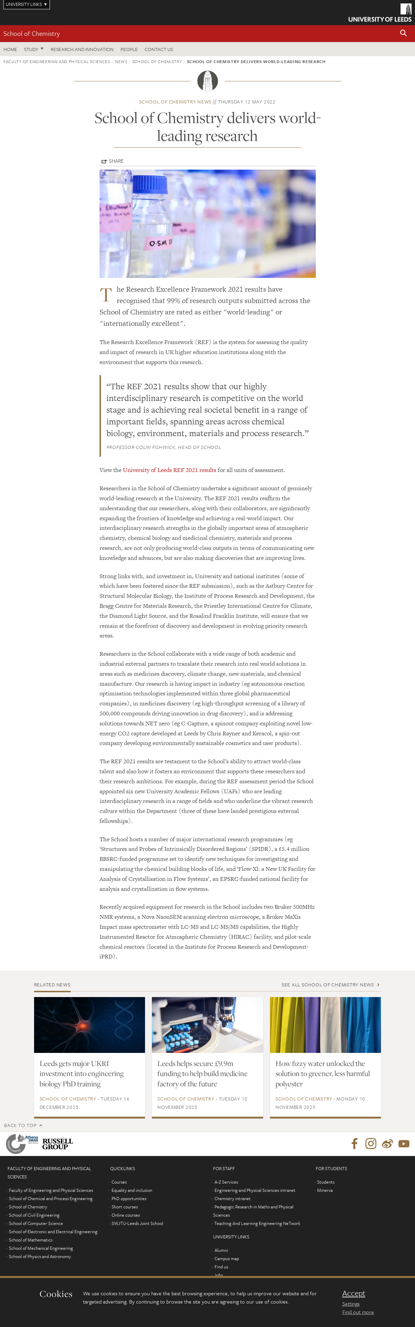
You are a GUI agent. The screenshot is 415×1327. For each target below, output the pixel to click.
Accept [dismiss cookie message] (353, 1293)
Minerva (325, 1190)
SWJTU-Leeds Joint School (137, 1223)
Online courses (126, 1215)
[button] (404, 34)
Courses (119, 1181)
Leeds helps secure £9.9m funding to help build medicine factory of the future (202, 1073)
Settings (351, 1303)
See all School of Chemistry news (328, 984)
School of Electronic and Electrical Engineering (53, 1231)
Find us (221, 1266)
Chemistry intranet (233, 1198)
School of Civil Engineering (34, 1215)
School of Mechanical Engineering (41, 1248)
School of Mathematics (30, 1239)
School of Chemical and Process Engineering (51, 1198)
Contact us (159, 49)
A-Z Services (226, 1181)
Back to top (20, 1125)
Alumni (221, 1250)
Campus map (227, 1258)
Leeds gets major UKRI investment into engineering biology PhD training (82, 1073)
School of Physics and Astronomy (40, 1256)
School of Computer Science (36, 1223)
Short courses (125, 1206)
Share (116, 160)
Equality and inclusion (132, 1190)
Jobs (218, 1274)
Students (325, 1181)
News (121, 61)
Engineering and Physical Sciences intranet (255, 1190)
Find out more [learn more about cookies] (358, 1312)
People (129, 49)
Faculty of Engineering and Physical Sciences (56, 61)
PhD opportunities (129, 1198)
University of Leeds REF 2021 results (169, 470)
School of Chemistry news (175, 101)
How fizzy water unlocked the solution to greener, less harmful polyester (323, 1073)
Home (10, 49)
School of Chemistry (31, 33)
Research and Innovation (82, 49)
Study (31, 49)
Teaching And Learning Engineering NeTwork (257, 1223)
